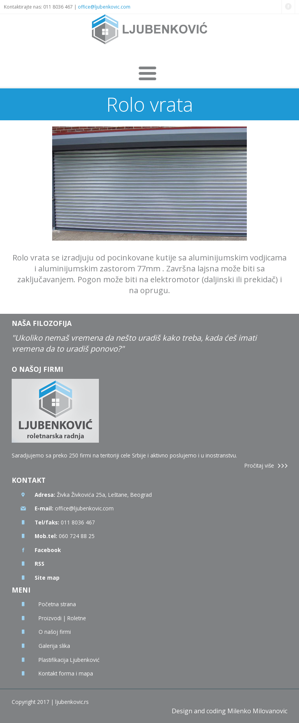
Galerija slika (54, 645)
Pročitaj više (259, 465)
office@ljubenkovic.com (104, 7)
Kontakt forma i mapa (66, 673)
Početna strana (57, 604)
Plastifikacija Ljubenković (69, 659)
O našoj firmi (55, 631)
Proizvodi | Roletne (62, 618)
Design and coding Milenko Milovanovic (229, 711)
